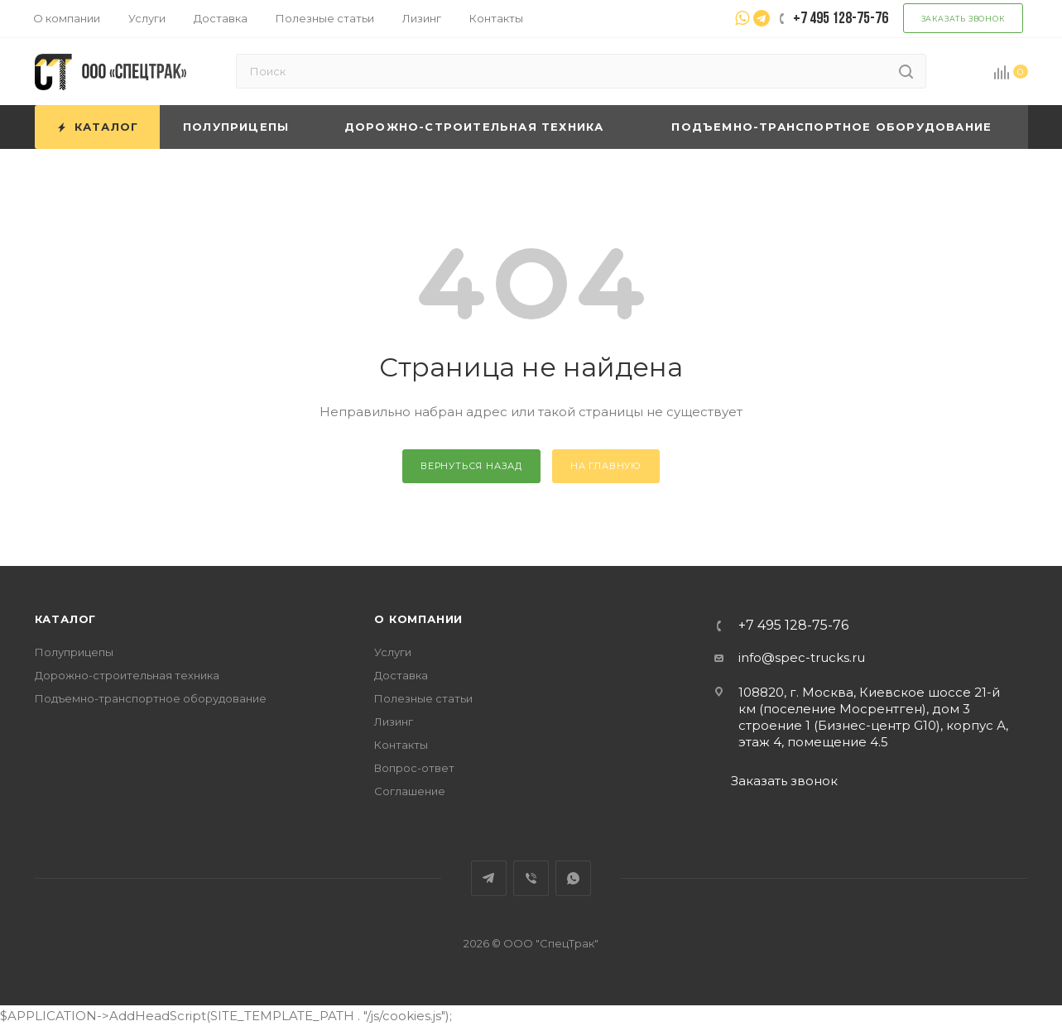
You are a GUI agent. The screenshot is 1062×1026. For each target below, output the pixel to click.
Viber (531, 878)
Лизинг (393, 721)
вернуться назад (471, 466)
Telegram (489, 878)
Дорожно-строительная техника (127, 675)
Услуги (392, 652)
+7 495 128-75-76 (793, 625)
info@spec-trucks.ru (801, 657)
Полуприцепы (74, 652)
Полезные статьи (423, 698)
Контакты (401, 744)
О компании (418, 619)
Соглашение (409, 791)
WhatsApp (573, 878)
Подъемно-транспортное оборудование (151, 698)
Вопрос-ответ (414, 767)
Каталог (66, 619)
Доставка (401, 675)
